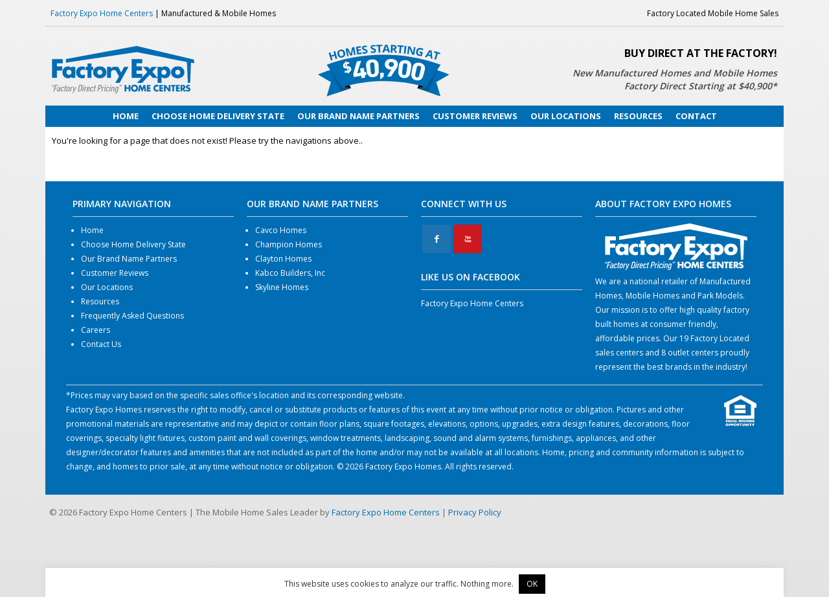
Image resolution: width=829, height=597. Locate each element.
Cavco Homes (280, 230)
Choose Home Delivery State (133, 244)
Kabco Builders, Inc (290, 272)
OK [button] (532, 583)
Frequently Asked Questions (132, 315)
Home (92, 230)
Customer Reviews (114, 272)
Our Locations (107, 287)
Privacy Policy (474, 512)
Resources (100, 301)
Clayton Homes (283, 258)
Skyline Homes (281, 287)
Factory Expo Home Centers (102, 13)
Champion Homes (288, 244)
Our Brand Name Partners (129, 258)
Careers (95, 329)
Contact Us (101, 344)
